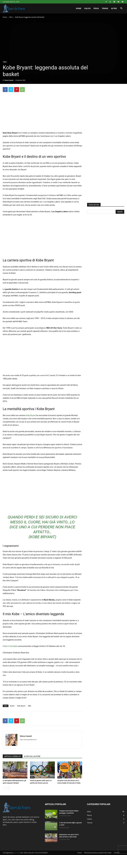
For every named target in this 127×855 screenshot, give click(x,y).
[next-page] (8, 787)
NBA (29, 706)
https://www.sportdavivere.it (28, 739)
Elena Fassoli (9, 80)
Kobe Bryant (31, 415)
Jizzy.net (16, 853)
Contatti (116, 853)
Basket (12, 706)
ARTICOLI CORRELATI (12, 756)
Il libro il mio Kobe (10, 646)
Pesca (96, 8)
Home (78, 8)
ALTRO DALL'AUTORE (32, 756)
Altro (114, 8)
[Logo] (14, 8)
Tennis (105, 8)
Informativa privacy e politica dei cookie (97, 853)
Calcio (87, 8)
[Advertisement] (42, 114)
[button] (121, 8)
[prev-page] (4, 787)
